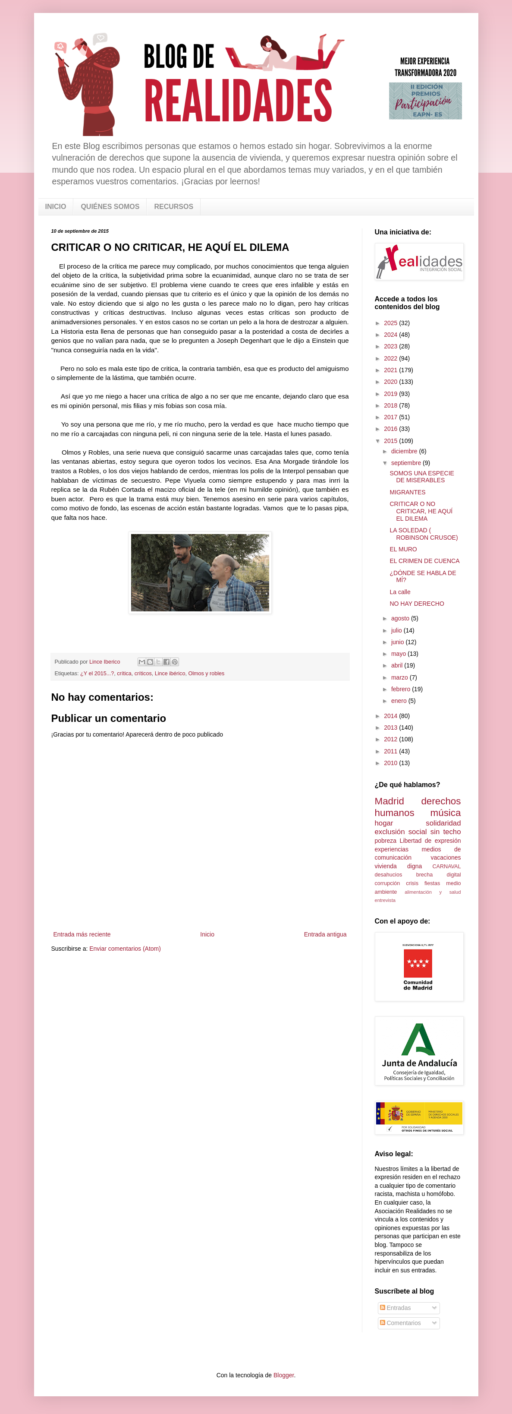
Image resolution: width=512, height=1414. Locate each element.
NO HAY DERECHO (416, 603)
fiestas (432, 883)
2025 (391, 322)
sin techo (445, 832)
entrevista (385, 900)
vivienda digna (398, 866)
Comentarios (400, 1322)
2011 (391, 751)
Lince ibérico (170, 674)
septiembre (407, 462)
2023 (391, 346)
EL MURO (403, 549)
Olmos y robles (206, 674)
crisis (412, 883)
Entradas (395, 1307)
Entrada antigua (325, 934)
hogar (384, 823)
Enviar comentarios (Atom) (125, 948)
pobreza (386, 840)
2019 (391, 393)
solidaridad (443, 823)
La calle (399, 591)
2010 (391, 762)
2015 (391, 440)
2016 (391, 428)
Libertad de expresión (430, 840)
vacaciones (445, 857)
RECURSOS (173, 206)
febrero (401, 689)
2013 (391, 727)
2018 (391, 405)
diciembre (405, 451)
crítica (124, 674)
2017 (391, 417)
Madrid (389, 801)
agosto (401, 618)
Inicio (207, 934)
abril (397, 665)
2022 (391, 358)
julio (397, 630)
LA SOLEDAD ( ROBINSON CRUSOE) (423, 534)
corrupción (387, 883)
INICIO (55, 206)
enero (399, 700)
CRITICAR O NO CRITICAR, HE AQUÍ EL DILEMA (420, 511)
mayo (399, 653)
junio (398, 642)
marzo (400, 677)
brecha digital (438, 875)
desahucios (388, 875)
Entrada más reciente (82, 934)
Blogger (283, 1375)
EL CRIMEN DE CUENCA (424, 560)
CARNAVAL (446, 867)
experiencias (392, 849)
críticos (143, 674)
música (445, 812)
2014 (391, 715)
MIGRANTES (407, 492)
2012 (391, 739)
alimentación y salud (433, 892)
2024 (391, 334)
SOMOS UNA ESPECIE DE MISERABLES (421, 477)
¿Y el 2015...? (97, 674)
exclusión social (401, 832)
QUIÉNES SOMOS (110, 206)
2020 (391, 381)
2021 (391, 370)
